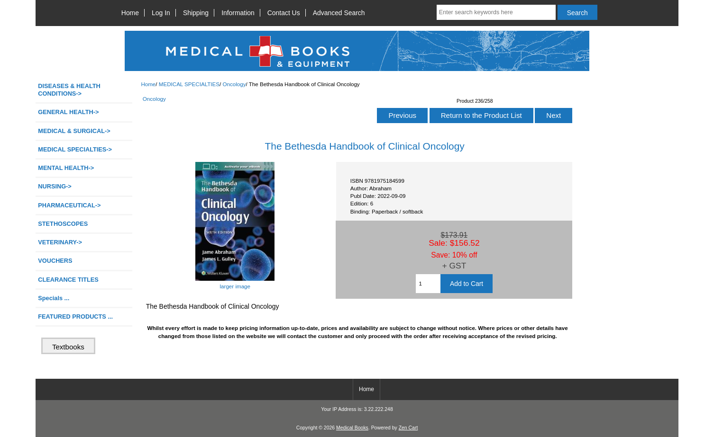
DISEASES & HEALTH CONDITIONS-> (69, 89)
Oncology (234, 84)
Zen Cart (408, 427)
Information (238, 13)
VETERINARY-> (60, 242)
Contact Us (283, 13)
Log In (161, 13)
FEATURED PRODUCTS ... (75, 316)
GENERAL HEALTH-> (68, 112)
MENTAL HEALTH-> (66, 167)
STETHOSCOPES (63, 223)
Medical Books (352, 427)
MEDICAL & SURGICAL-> (74, 130)
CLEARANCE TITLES (68, 279)
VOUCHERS (55, 260)
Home (130, 13)
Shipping (196, 13)
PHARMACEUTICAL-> (69, 205)
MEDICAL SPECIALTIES (189, 84)
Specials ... (53, 298)
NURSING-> (55, 186)
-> (75, 149)
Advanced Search (339, 13)
